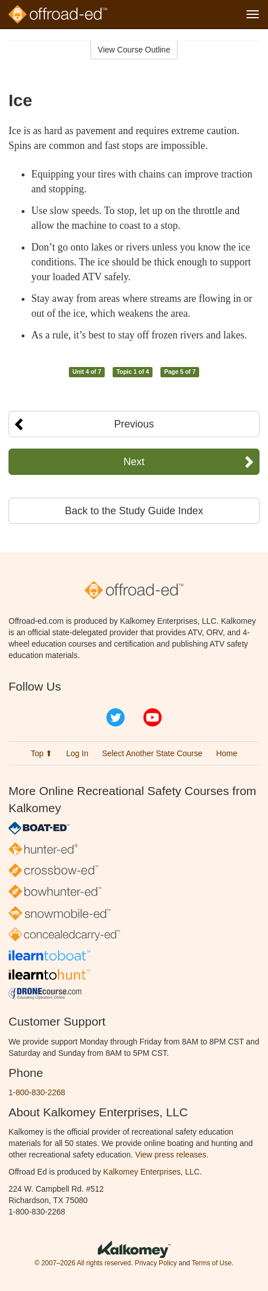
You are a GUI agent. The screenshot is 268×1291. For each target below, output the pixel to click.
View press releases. (172, 1154)
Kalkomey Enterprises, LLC (151, 1171)
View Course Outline (134, 49)
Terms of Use (212, 1263)
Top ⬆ (41, 753)
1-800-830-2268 (37, 1092)
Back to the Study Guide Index (134, 511)
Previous (134, 424)
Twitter (115, 717)
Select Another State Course (152, 753)
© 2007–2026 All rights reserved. (84, 1263)
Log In (77, 753)
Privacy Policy (156, 1263)
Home (226, 753)
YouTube (152, 717)
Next (134, 461)
